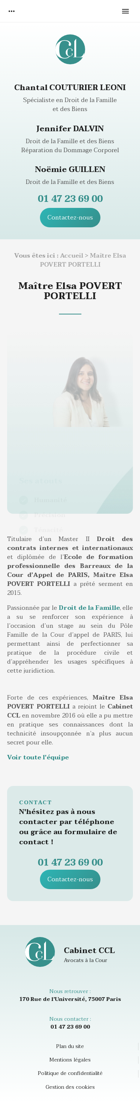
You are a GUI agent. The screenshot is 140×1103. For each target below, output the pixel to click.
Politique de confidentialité (70, 1073)
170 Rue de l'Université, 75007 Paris (70, 999)
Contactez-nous (70, 217)
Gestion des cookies (70, 1087)
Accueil (71, 256)
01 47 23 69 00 (70, 199)
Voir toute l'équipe (38, 757)
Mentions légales (70, 1060)
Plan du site (70, 1046)
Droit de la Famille (89, 608)
